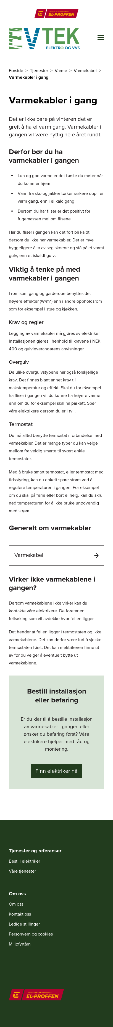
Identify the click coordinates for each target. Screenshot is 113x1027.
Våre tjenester (22, 870)
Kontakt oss (20, 913)
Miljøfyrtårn (20, 943)
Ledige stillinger (24, 923)
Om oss (16, 903)
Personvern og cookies (31, 933)
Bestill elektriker (24, 860)
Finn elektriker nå (56, 771)
